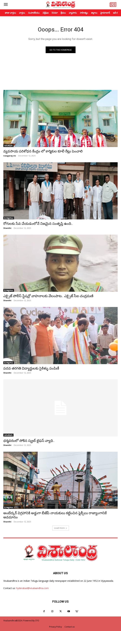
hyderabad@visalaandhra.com (32, 588)
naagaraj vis (9, 155)
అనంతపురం (8, 145)
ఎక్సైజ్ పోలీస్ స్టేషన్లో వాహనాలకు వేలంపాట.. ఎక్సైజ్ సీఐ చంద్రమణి (48, 296)
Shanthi (7, 228)
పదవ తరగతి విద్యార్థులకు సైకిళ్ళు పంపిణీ (31, 368)
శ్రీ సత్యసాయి (8, 218)
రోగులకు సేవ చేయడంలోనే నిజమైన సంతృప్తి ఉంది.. (38, 224)
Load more (60, 528)
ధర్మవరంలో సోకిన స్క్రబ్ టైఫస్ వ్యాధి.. (29, 441)
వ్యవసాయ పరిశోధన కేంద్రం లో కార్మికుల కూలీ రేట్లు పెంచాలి (43, 151)
